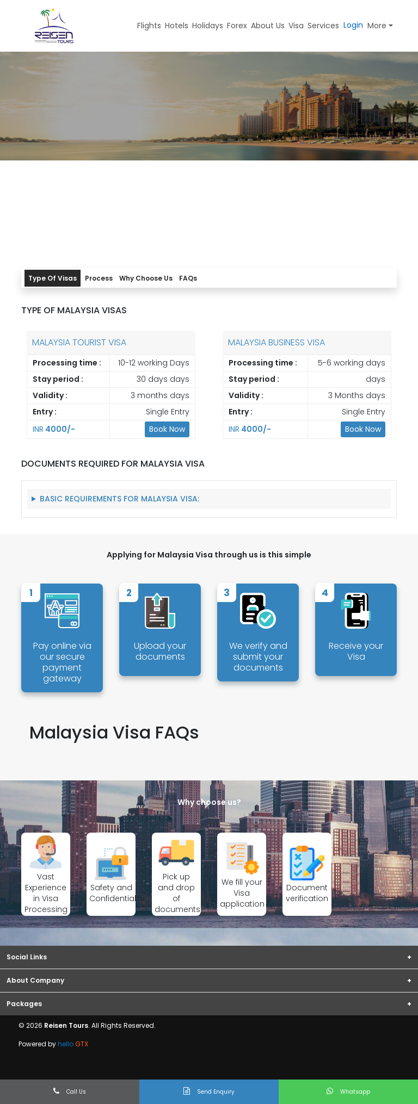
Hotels (176, 25)
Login (353, 25)
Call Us (69, 1091)
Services (323, 25)
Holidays (207, 25)
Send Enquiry (209, 1091)
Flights (149, 25)
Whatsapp (348, 1091)
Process (99, 278)
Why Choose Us (146, 278)
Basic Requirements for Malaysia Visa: (119, 498)
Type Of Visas (52, 278)
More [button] (376, 25)
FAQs (188, 278)
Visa (296, 25)
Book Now (167, 429)
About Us (268, 25)
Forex (237, 25)
